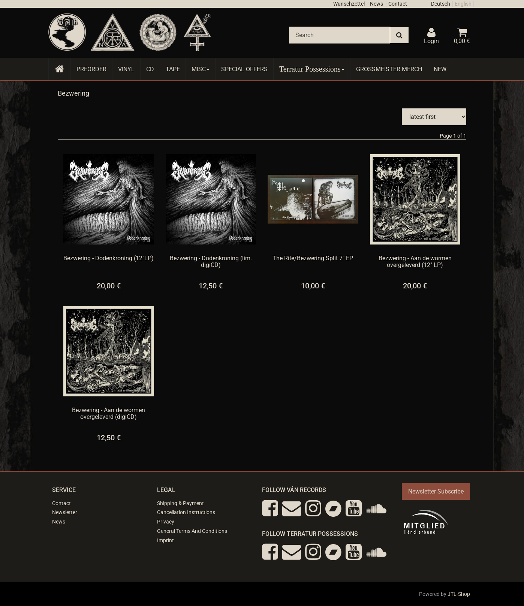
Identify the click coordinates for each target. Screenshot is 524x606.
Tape (173, 69)
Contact (397, 4)
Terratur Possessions (311, 69)
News (376, 4)
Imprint (165, 540)
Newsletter (64, 512)
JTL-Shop (459, 594)
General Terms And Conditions (192, 531)
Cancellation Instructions (186, 512)
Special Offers (244, 69)
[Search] (339, 35)
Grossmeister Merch (389, 69)
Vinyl (126, 69)
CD (150, 69)
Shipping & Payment (180, 503)
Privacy (165, 522)
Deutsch (440, 4)
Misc (201, 69)
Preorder (91, 69)
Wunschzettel (349, 4)
